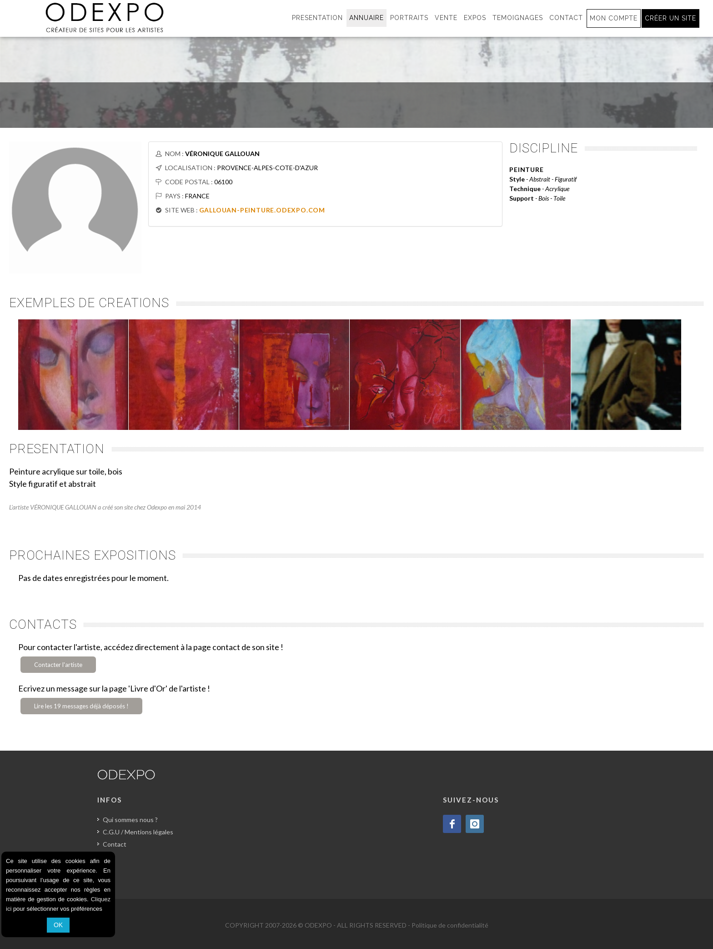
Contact (114, 844)
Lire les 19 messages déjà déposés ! (81, 706)
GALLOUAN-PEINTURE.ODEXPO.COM (262, 210)
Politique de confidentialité (450, 925)
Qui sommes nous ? (130, 819)
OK (58, 925)
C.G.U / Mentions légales (138, 832)
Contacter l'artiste (58, 664)
